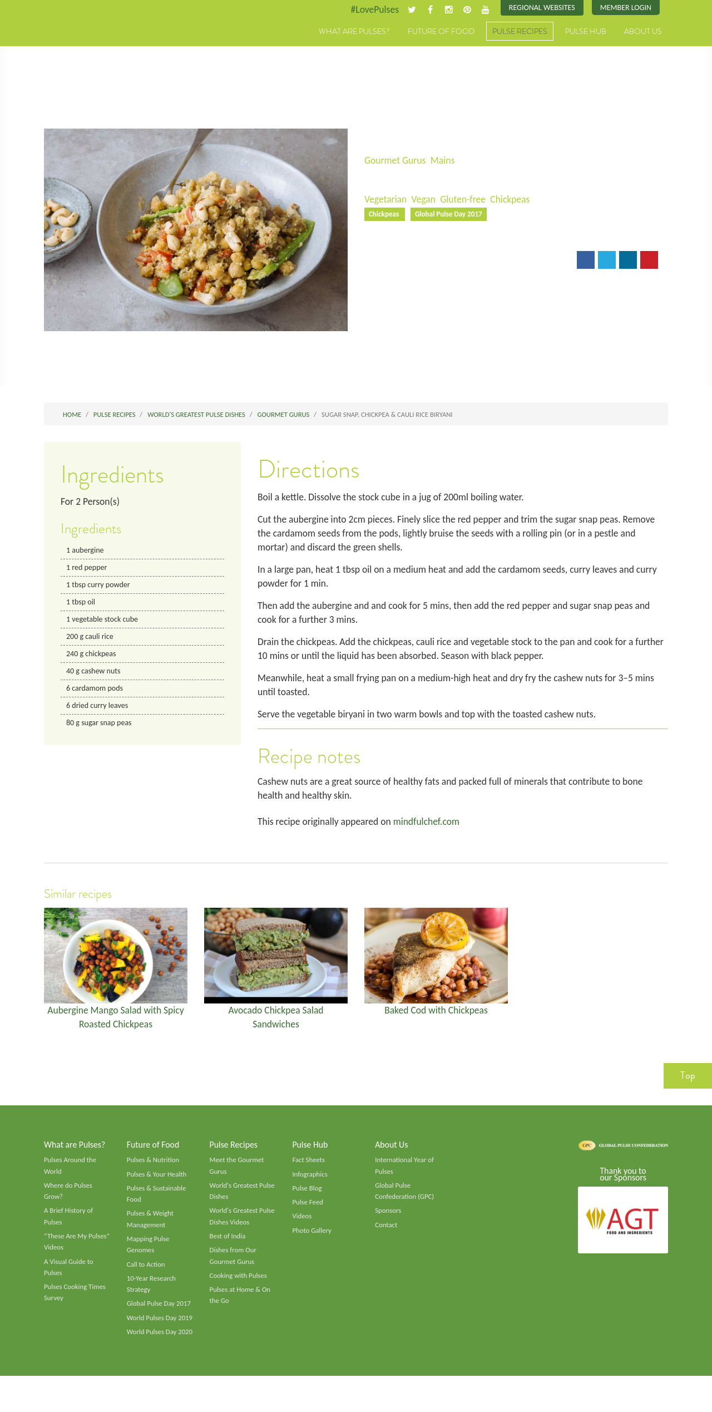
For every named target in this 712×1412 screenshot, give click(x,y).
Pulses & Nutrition (154, 1168)
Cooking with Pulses (239, 1286)
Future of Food (441, 32)
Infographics (310, 1183)
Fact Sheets (308, 1168)
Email (383, 262)
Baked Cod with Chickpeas (436, 1017)
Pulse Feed (308, 1211)
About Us (643, 32)
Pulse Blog (307, 1197)
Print (422, 262)
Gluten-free (465, 200)
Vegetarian (386, 200)
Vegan (425, 200)
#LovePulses (370, 9)
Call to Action (146, 1275)
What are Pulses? (354, 32)
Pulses (95, 43)
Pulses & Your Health (157, 1183)
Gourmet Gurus (396, 160)
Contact (386, 1235)
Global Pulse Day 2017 (450, 215)
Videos (302, 1226)
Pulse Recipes (519, 32)
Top (687, 1083)
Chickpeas (514, 200)
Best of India (228, 1246)
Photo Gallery (312, 1240)
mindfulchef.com (431, 828)
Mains (444, 160)
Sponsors (388, 1220)
